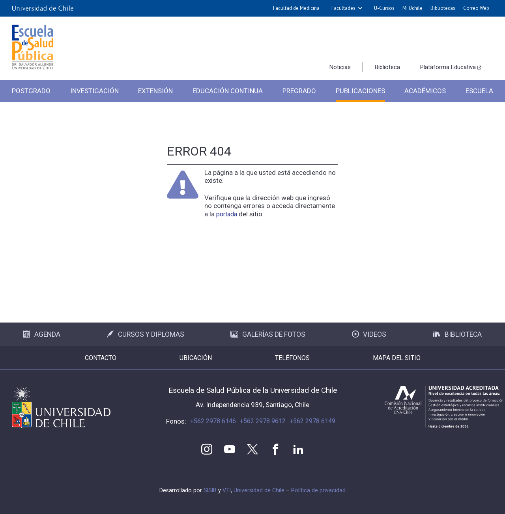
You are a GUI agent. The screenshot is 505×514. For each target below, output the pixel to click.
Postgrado (31, 91)
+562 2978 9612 (263, 421)
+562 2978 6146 (213, 421)
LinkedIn (298, 449)
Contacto (100, 358)
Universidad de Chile (259, 490)
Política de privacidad (318, 490)
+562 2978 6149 (312, 421)
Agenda (41, 334)
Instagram (206, 449)
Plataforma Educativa (448, 67)
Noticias (340, 67)
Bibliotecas (442, 8)
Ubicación (196, 358)
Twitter (252, 449)
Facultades (343, 8)
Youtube (229, 449)
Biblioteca (387, 67)
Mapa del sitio (397, 358)
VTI (227, 490)
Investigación (94, 91)
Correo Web (476, 8)
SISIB (210, 490)
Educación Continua (228, 91)
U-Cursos (384, 8)
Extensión (155, 91)
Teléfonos (292, 358)
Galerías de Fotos (267, 334)
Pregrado (299, 91)
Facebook (275, 449)
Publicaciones (360, 91)
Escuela (479, 91)
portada (226, 214)
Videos (369, 334)
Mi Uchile (412, 8)
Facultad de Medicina (296, 8)
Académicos (425, 91)
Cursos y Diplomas (145, 334)
